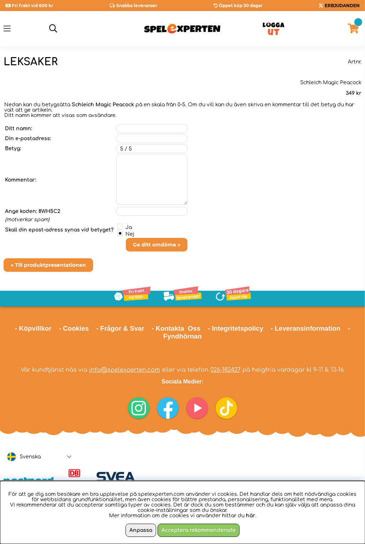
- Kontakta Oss (175, 328)
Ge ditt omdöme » (156, 245)
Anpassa (140, 530)
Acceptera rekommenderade (198, 530)
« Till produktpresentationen (48, 265)
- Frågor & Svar (120, 328)
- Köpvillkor (33, 328)
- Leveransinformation (305, 328)
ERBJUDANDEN (342, 5)
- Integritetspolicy (235, 328)
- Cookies (74, 328)
